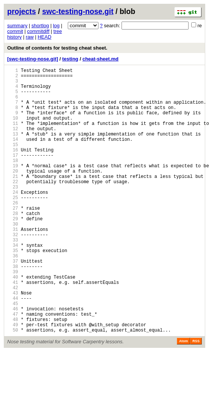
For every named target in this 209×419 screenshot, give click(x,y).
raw (30, 37)
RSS (196, 398)
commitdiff (38, 31)
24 (12, 219)
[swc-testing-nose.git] (32, 59)
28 (12, 245)
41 (12, 329)
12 (12, 142)
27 (12, 238)
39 (12, 316)
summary (17, 25)
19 (12, 187)
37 (12, 303)
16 (12, 168)
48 (12, 374)
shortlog (40, 25)
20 (12, 193)
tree (57, 31)
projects (21, 11)
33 (12, 277)
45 (12, 354)
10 (12, 129)
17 (12, 174)
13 (12, 148)
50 (12, 386)
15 (12, 161)
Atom (183, 398)
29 (12, 251)
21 (12, 200)
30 (12, 258)
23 (12, 213)
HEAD (44, 37)
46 (12, 361)
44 (12, 348)
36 (12, 296)
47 (12, 367)
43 (12, 341)
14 (12, 155)
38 (12, 309)
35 (12, 290)
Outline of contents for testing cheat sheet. (57, 48)
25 (12, 226)
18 (12, 181)
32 (12, 271)
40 (12, 322)
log (56, 25)
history (14, 37)
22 (12, 206)
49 (12, 380)
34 (12, 283)
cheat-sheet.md (101, 59)
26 (12, 232)
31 (12, 264)
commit (15, 31)
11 (12, 135)
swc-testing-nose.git (78, 11)
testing (70, 59)
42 (12, 335)
